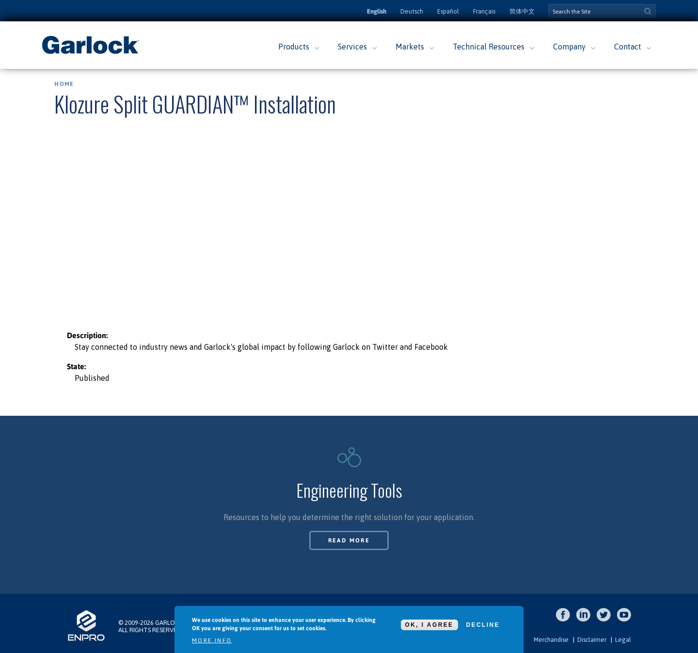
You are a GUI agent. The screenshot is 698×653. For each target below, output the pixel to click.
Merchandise (551, 639)
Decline (483, 624)
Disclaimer (591, 639)
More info (212, 640)
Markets (410, 46)
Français (484, 11)
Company (569, 46)
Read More (349, 540)
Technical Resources (488, 46)
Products (293, 46)
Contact (627, 46)
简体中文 (522, 11)
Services (352, 46)
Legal (623, 639)
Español (448, 11)
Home (64, 84)
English (376, 11)
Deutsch (411, 11)
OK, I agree (429, 624)
